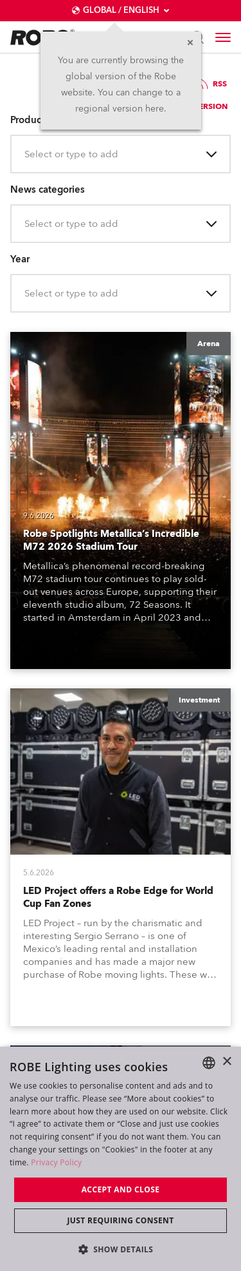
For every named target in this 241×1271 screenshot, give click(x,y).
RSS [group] (211, 84)
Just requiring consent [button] (120, 1220)
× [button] (226, 1062)
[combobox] (25, 154)
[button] (121, 1248)
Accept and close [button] (121, 1189)
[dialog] (120, 1159)
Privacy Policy (56, 1162)
